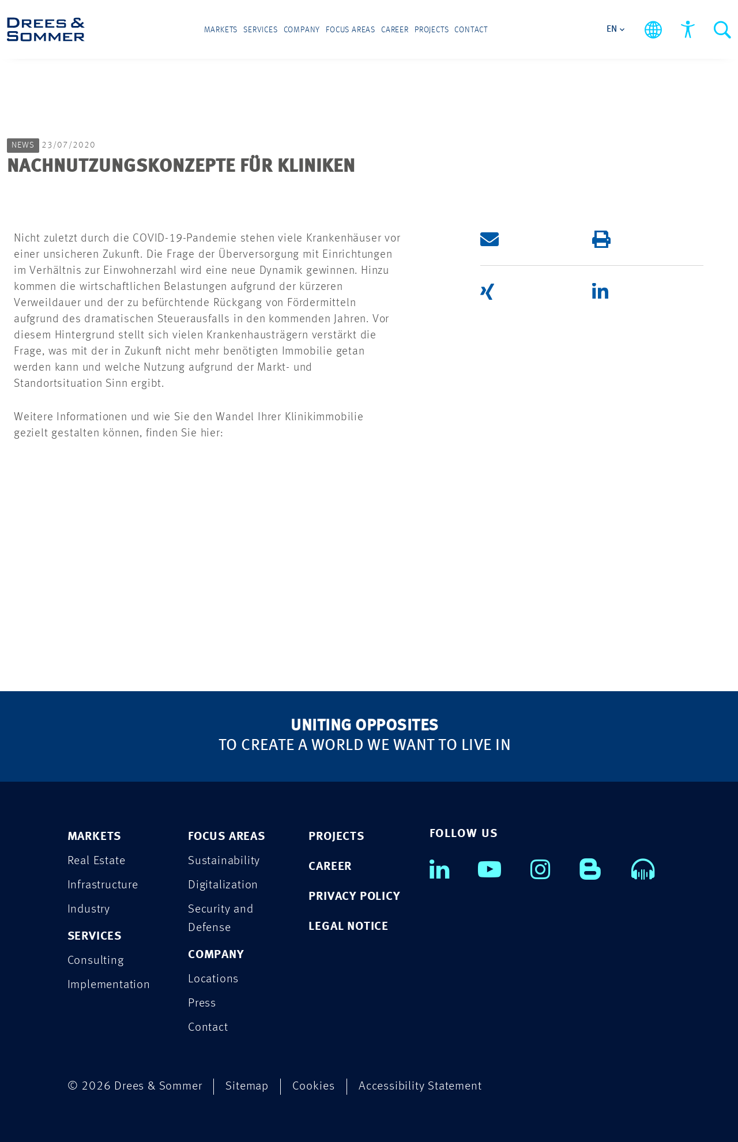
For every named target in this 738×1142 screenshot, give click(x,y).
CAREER (330, 867)
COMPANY (216, 955)
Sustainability (224, 861)
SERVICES (94, 936)
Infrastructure (102, 885)
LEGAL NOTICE (348, 927)
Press (202, 1003)
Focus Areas (350, 30)
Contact (471, 30)
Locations (213, 979)
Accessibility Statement (420, 1086)
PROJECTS (336, 837)
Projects (432, 30)
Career (395, 30)
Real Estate (96, 861)
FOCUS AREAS (226, 837)
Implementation (108, 985)
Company (302, 30)
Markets (221, 30)
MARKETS (94, 837)
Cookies (313, 1086)
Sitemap (247, 1086)
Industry (88, 909)
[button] (526, 239)
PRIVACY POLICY (354, 897)
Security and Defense (221, 918)
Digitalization (223, 885)
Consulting (95, 961)
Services (260, 30)
